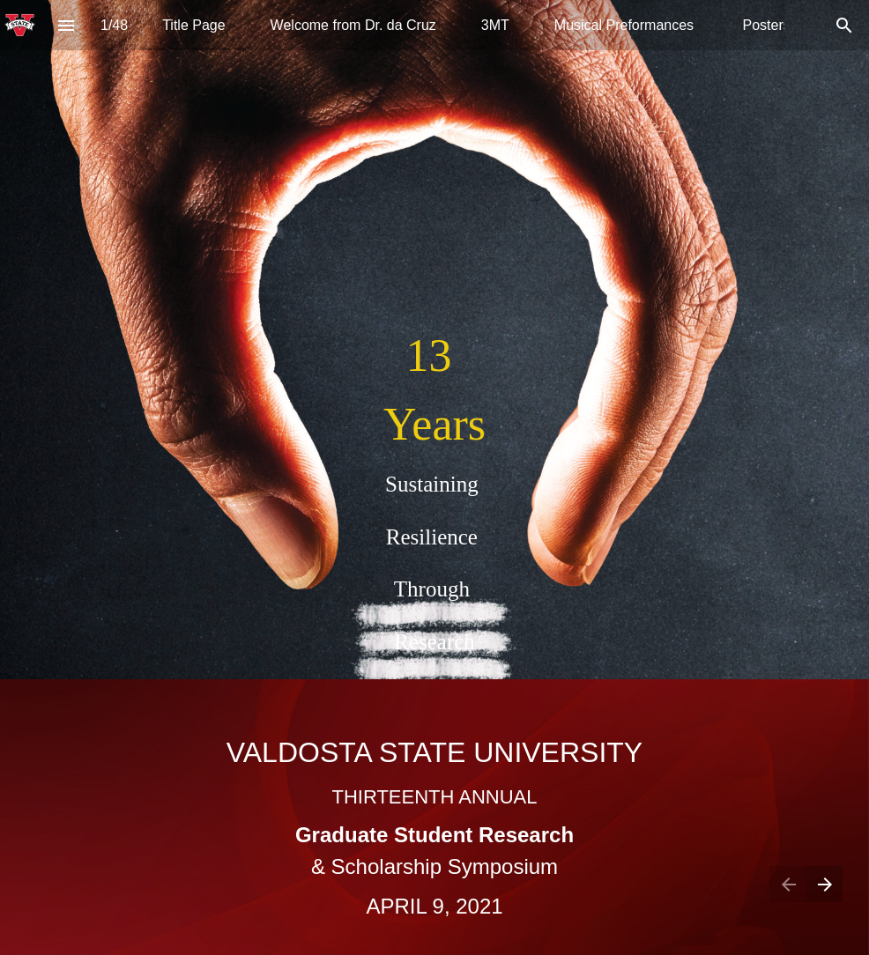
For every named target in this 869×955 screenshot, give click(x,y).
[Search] (844, 25)
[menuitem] (193, 25)
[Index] (66, 25)
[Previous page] (787, 884)
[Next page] (824, 884)
